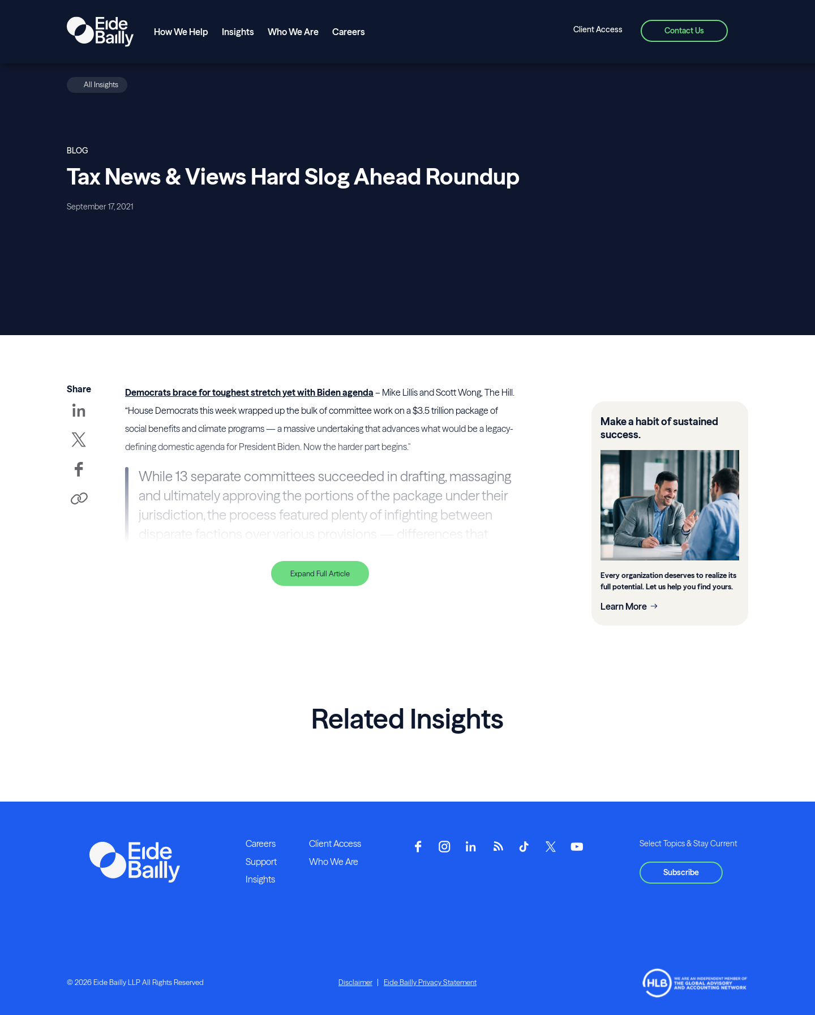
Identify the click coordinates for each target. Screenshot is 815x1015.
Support (261, 861)
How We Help (181, 31)
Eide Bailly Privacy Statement (430, 982)
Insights (238, 31)
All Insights (101, 84)
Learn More (623, 606)
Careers (348, 31)
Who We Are (293, 31)
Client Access (598, 29)
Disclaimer (355, 982)
